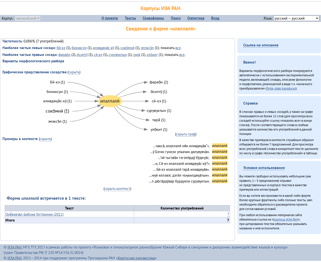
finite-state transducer (281, 88)
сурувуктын (118, 54)
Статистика (195, 18)
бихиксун (79, 47)
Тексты (130, 18)
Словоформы (153, 18)
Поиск (176, 18)
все (178, 47)
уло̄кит (152, 54)
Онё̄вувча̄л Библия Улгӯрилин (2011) (34, 214)
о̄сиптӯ (82, 54)
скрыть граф (185, 134)
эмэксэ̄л (147, 47)
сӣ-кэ (98, 54)
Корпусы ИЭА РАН (160, 8)
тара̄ (136, 54)
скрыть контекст (117, 188)
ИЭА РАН (15, 247)
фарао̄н (64, 54)
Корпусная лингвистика (136, 258)
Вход (215, 18)
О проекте (110, 18)
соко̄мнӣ (127, 47)
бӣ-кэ (61, 47)
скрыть (73, 72)
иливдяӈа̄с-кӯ (103, 47)
